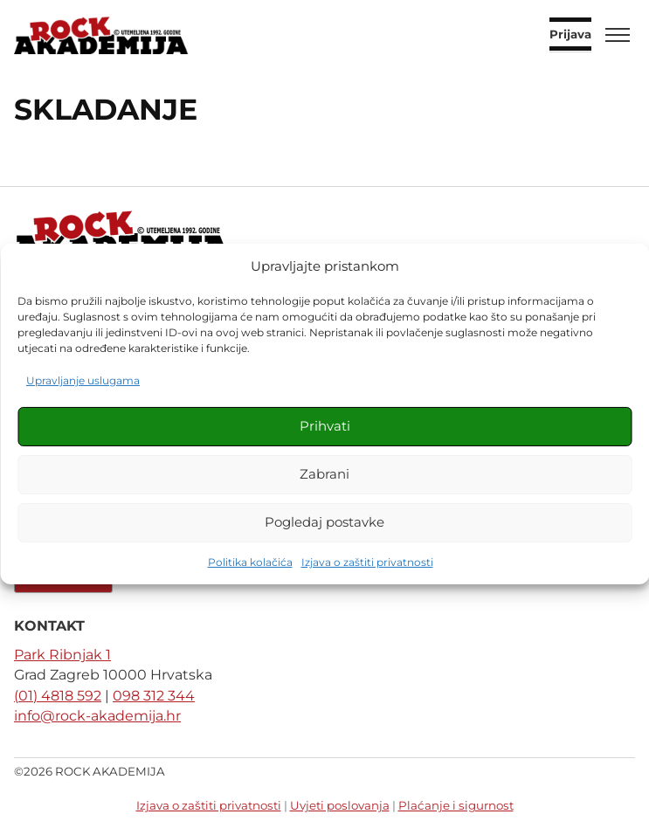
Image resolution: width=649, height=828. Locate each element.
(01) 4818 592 (57, 695)
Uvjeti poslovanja (340, 805)
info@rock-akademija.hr (97, 715)
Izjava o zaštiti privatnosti (367, 562)
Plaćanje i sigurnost (456, 805)
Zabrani (324, 474)
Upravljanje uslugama (83, 380)
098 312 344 (154, 695)
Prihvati (325, 425)
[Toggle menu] (617, 34)
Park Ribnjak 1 (62, 654)
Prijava (570, 35)
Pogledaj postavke (324, 522)
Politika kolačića (250, 562)
